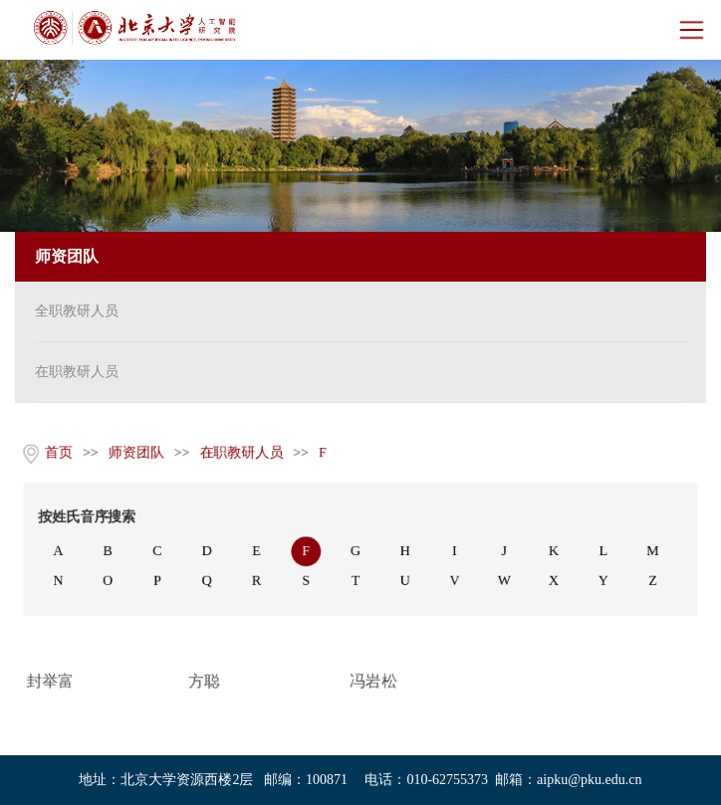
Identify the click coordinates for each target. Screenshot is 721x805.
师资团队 (134, 452)
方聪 (203, 682)
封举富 (48, 682)
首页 (57, 452)
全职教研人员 (77, 310)
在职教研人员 (77, 371)
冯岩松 (373, 682)
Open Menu (691, 30)
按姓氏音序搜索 (84, 516)
